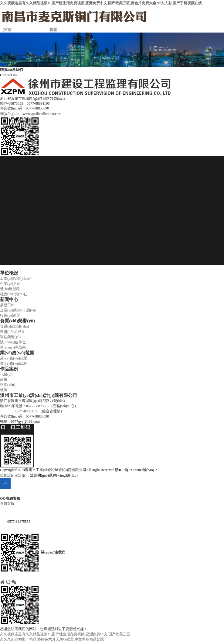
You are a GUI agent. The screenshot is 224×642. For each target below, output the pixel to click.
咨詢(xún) (7, 385)
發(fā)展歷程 (10, 289)
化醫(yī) (6, 374)
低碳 (3, 390)
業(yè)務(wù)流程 (13, 363)
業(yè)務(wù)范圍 (13, 358)
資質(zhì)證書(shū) (14, 326)
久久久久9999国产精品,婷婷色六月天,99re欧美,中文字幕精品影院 (52, 639)
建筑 (3, 379)
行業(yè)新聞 (10, 315)
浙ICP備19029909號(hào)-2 (136, 470)
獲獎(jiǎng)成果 (12, 332)
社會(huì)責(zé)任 (13, 294)
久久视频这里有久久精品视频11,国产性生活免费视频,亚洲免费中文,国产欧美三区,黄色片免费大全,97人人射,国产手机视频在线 (101, 3)
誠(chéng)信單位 (13, 342)
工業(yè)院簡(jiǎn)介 (16, 278)
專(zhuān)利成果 (13, 347)
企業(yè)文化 (10, 284)
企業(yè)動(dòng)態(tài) (18, 310)
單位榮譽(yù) (10, 337)
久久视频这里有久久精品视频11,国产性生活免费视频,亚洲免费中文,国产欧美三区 (65, 634)
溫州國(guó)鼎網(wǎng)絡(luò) (54, 475)
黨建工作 (7, 305)
